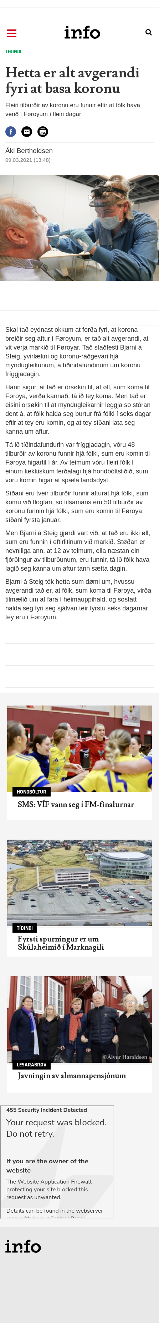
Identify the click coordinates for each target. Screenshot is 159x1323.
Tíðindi (13, 52)
